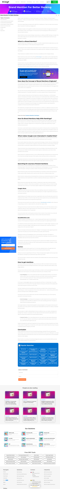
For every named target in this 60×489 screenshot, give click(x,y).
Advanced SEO (5, 13)
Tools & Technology (29, 2)
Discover (37, 2)
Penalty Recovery (29, 444)
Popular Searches (2, 30)
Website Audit (11, 432)
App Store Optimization (30, 438)
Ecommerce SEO (29, 432)
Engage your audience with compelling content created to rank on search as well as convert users (49, 446)
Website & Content (23, 2)
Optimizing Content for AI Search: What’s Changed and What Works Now (12, 419)
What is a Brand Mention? (3, 19)
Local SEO (10, 438)
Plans (34, 2)
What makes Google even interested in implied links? (7, 24)
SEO (9, 444)
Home (1, 13)
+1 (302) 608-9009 (35, 476)
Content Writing (47, 444)
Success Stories (42, 2)
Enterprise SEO (46, 432)
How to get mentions (3, 27)
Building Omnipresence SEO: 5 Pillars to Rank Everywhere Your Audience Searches (47, 402)
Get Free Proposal (54, 2)
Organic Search (18, 2)
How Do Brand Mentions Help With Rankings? (6, 22)
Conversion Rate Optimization (49, 438)
